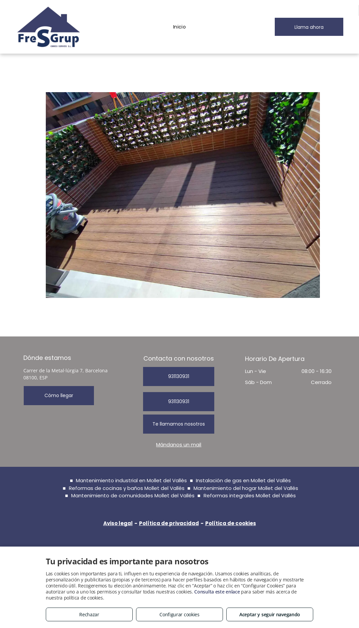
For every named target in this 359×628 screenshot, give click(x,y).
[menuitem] (179, 27)
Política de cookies (230, 523)
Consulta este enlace (217, 591)
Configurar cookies (179, 614)
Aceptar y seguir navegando (269, 614)
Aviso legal (118, 523)
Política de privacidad (169, 523)
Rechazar (89, 614)
